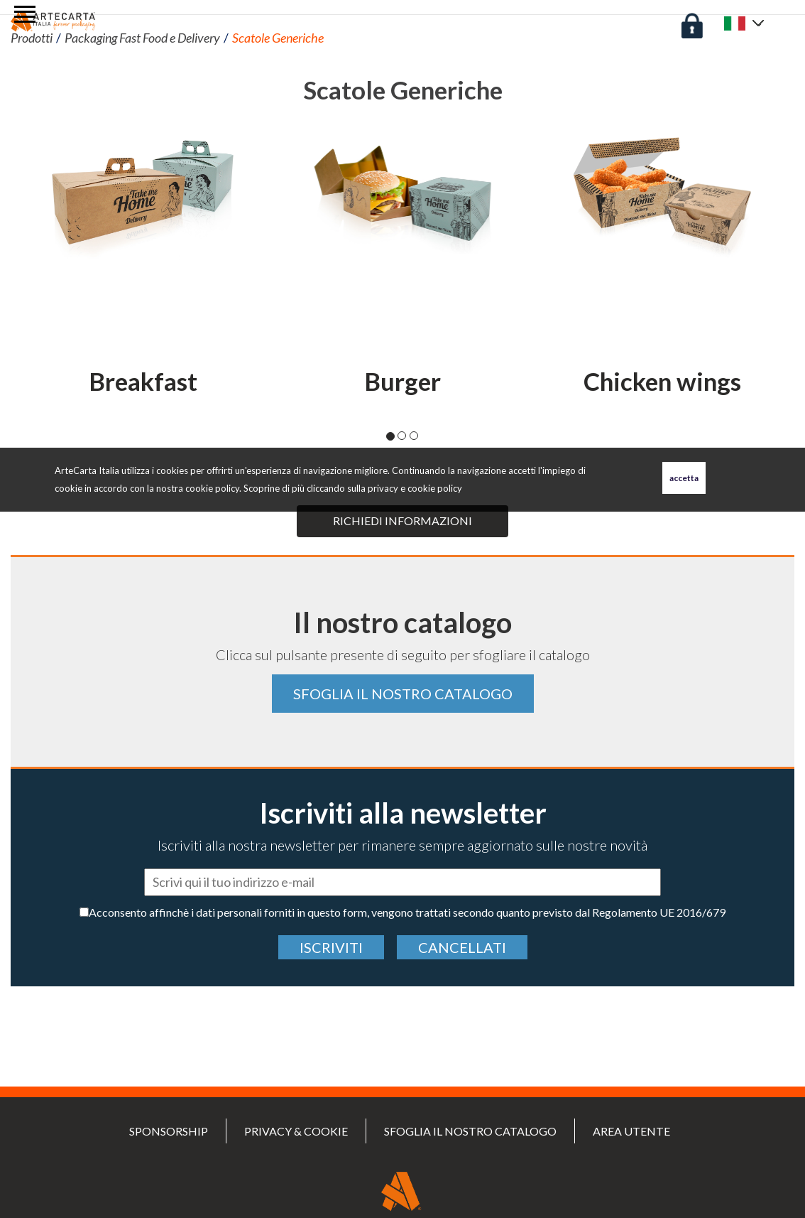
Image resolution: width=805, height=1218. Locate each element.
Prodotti (32, 37)
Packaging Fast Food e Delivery (142, 37)
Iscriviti (331, 947)
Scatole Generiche (278, 37)
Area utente (631, 1131)
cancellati (462, 947)
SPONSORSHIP (168, 1131)
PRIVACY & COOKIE (296, 1131)
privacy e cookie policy (415, 488)
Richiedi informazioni (402, 520)
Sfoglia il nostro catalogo (403, 693)
